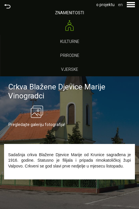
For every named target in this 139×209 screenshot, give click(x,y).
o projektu (105, 4)
